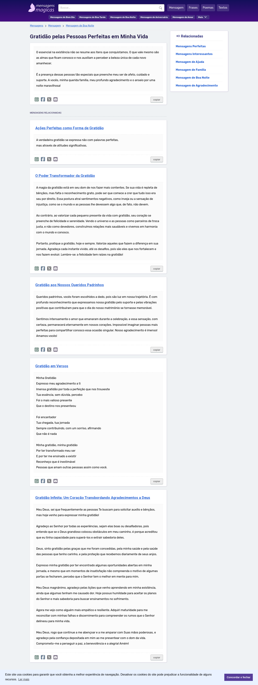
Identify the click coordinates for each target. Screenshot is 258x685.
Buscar (160, 8)
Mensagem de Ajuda (190, 62)
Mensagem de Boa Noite (123, 17)
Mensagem (176, 7)
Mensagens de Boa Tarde (92, 17)
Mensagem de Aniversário (154, 17)
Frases (193, 7)
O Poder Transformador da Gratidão (65, 176)
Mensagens (36, 25)
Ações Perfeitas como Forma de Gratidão (69, 128)
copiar (156, 99)
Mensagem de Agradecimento (197, 85)
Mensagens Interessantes (194, 54)
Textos (223, 7)
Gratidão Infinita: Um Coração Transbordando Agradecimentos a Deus (92, 498)
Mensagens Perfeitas (191, 46)
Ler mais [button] (23, 679)
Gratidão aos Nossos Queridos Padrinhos (69, 285)
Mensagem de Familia (191, 69)
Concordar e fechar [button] (238, 677)
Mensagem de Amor (183, 17)
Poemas (208, 7)
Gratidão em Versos (51, 366)
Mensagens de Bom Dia (62, 17)
